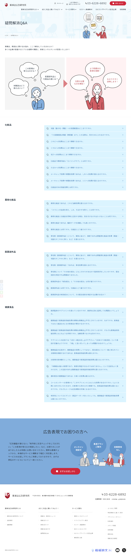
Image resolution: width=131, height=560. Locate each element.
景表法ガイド (45, 525)
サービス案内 (70, 9)
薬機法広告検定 (112, 538)
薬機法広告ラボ (45, 529)
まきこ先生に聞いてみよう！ (51, 9)
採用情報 (123, 9)
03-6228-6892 (97, 3)
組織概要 (9, 525)
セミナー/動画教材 (85, 9)
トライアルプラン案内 (81, 520)
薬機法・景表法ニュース (48, 516)
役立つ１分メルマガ (80, 529)
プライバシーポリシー (114, 517)
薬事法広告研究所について (15, 516)
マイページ (60, 3)
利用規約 (110, 521)
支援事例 (9, 520)
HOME (6, 35)
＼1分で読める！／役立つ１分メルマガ (74, 3)
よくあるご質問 (112, 508)
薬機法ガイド (45, 520)
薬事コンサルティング (81, 516)
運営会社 (110, 534)
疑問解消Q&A (45, 533)
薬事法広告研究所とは (29, 9)
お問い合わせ (119, 3)
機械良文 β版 (78, 538)
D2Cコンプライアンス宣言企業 (106, 9)
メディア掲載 (112, 525)
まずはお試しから (67, 471)
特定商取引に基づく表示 (115, 513)
